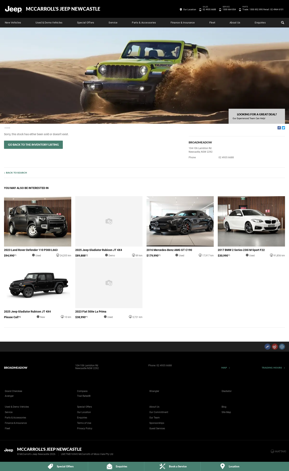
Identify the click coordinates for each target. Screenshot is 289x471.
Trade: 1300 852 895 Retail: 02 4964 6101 (262, 10)
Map (224, 367)
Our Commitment (158, 412)
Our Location (189, 9)
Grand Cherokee (13, 391)
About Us (235, 22)
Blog (224, 406)
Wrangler (154, 391)
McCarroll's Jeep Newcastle (63, 9)
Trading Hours (272, 367)
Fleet (212, 22)
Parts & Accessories (144, 22)
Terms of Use (84, 423)
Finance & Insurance (183, 22)
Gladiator (227, 391)
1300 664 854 (228, 10)
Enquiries (260, 22)
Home (7, 128)
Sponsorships (156, 423)
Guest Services (157, 428)
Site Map (226, 412)
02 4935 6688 (208, 10)
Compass (82, 391)
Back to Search (16, 172)
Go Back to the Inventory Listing (33, 144)
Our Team (154, 417)
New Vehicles (13, 22)
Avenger (9, 396)
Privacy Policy (84, 428)
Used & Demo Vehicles (49, 22)
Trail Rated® (84, 396)
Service (113, 22)
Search (282, 22)
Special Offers (85, 22)
